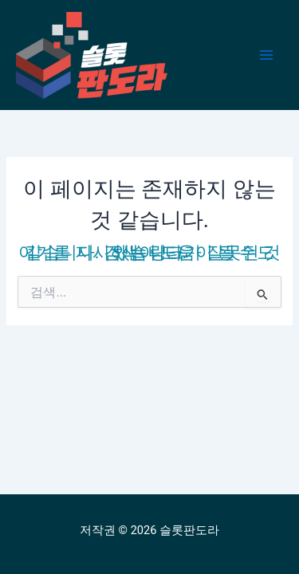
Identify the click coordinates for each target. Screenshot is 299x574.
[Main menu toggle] (266, 55)
